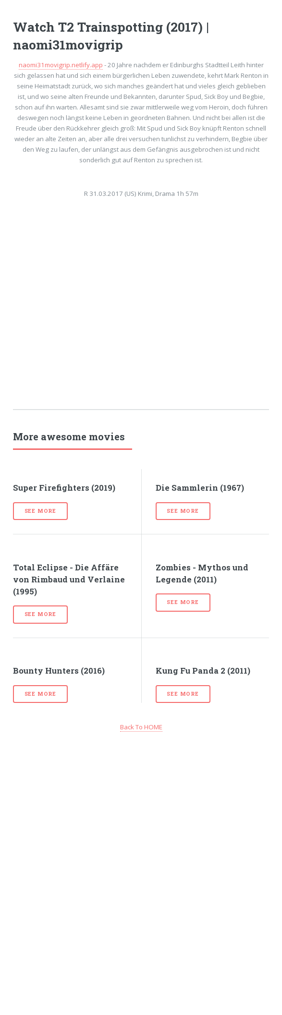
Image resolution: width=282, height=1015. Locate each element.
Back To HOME (141, 727)
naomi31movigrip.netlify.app (61, 64)
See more (40, 511)
